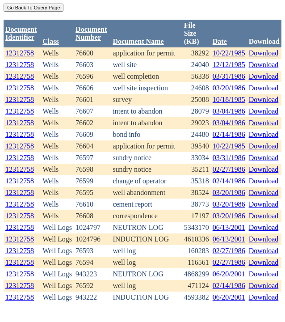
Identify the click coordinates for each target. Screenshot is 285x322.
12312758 (19, 53)
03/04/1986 (229, 111)
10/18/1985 (229, 99)
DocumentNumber (91, 33)
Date (220, 41)
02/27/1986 (229, 169)
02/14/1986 (229, 134)
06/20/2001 (229, 274)
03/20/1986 (229, 88)
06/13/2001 (229, 227)
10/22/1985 (229, 53)
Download (264, 53)
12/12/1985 (229, 64)
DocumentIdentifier (21, 33)
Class (50, 41)
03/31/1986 (229, 76)
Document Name (138, 41)
